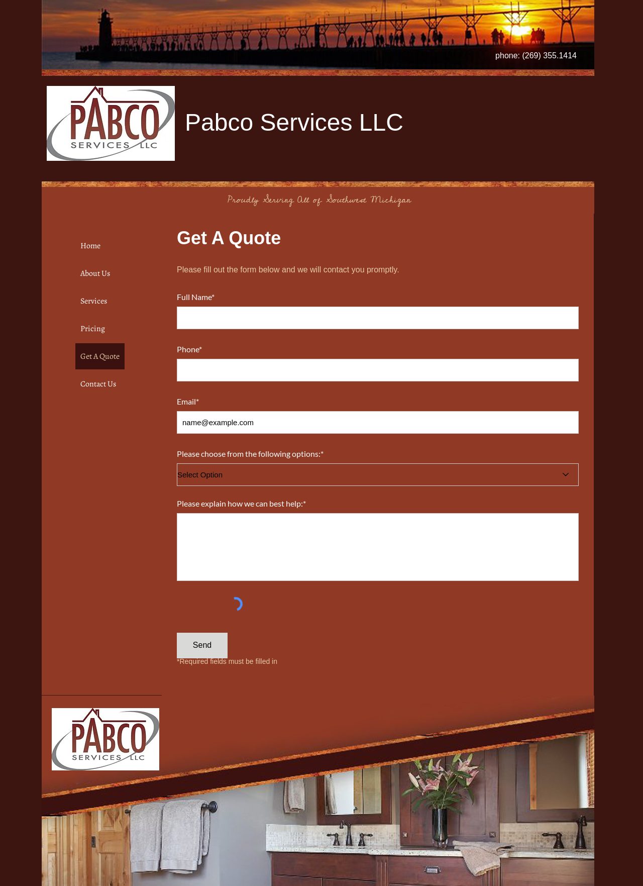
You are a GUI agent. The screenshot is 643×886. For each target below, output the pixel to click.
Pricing (92, 328)
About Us (95, 273)
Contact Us (98, 383)
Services (93, 301)
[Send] (202, 645)
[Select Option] (378, 474)
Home (90, 245)
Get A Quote (100, 356)
